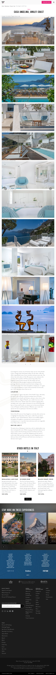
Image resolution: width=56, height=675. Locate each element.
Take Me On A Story (7, 631)
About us (28, 591)
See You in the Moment (8, 629)
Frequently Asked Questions (28, 601)
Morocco (38, 606)
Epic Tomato (31, 673)
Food (3, 647)
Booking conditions (28, 594)
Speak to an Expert (7, 590)
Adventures (5, 636)
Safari (3, 651)
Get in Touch (5, 595)
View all (28, 499)
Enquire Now (46, 2)
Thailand (38, 611)
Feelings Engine (6, 627)
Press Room (29, 607)
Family (47, 592)
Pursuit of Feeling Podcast (9, 597)
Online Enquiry (30, 605)
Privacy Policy (29, 610)
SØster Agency (40, 673)
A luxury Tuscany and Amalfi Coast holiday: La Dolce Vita (12, 536)
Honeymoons (49, 597)
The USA (38, 613)
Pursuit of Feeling (6, 625)
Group (47, 595)
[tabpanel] (9, 475)
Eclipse (4, 642)
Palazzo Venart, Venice (45, 479)
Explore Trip (8, 541)
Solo (47, 599)
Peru (37, 609)
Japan (37, 602)
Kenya (37, 604)
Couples (48, 590)
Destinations (7, 6)
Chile (37, 596)
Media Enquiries (6, 592)
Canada (37, 593)
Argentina (38, 591)
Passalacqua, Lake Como (10, 479)
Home (3, 6)
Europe (11, 6)
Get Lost (4, 649)
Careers (28, 597)
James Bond (5, 633)
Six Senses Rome (25, 479)
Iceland (37, 598)
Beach (3, 638)
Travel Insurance (30, 618)
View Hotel (5, 494)
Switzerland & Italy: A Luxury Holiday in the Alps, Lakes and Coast (34, 536)
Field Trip (4, 644)
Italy (14, 6)
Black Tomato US (50, 673)
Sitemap (28, 616)
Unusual (4, 653)
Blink (3, 640)
